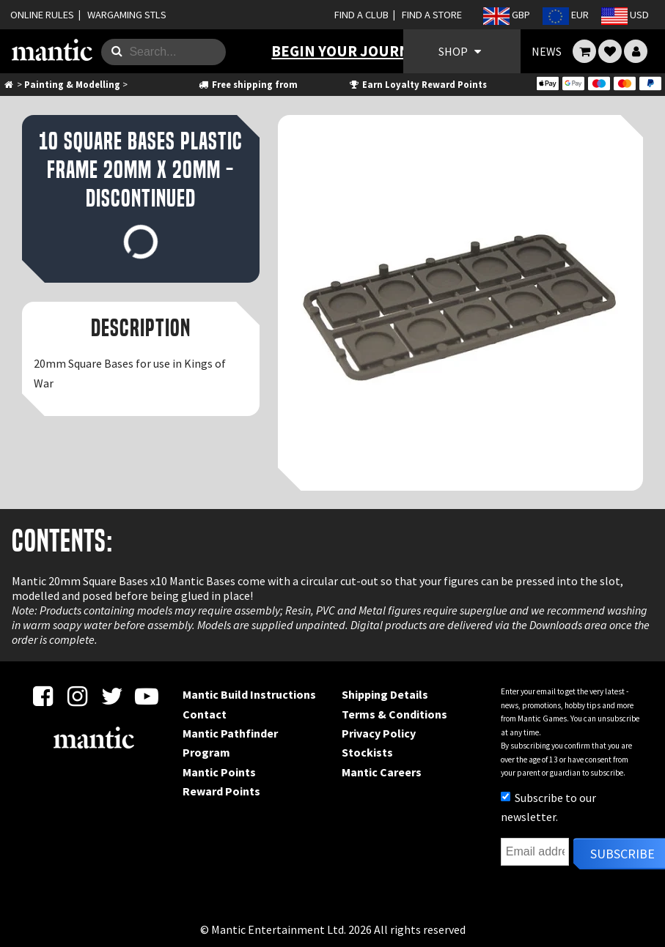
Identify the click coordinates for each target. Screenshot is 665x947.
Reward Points (221, 791)
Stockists (367, 752)
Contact (205, 714)
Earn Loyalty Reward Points (417, 84)
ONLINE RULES (42, 14)
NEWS (547, 51)
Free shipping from (247, 84)
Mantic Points (219, 772)
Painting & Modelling (72, 84)
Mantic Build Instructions (249, 694)
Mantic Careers (382, 772)
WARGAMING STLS (126, 14)
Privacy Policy (379, 733)
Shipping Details (385, 694)
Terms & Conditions (394, 714)
